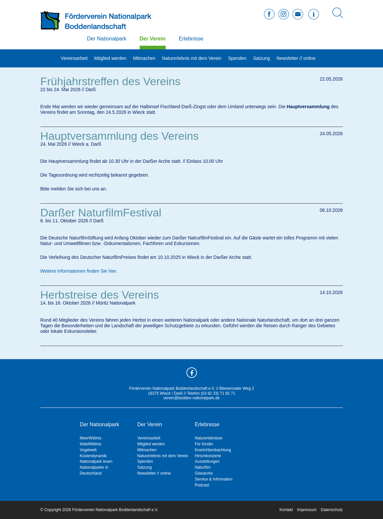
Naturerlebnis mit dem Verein (192, 58)
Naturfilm (203, 467)
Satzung (261, 58)
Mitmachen (144, 58)
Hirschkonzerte (208, 456)
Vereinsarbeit (74, 58)
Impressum (307, 509)
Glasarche (204, 473)
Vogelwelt (88, 450)
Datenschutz (332, 509)
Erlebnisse (191, 38)
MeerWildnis (91, 438)
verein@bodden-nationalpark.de (191, 398)
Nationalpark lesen (96, 461)
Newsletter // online (296, 58)
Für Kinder (204, 444)
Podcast (202, 485)
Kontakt (286, 509)
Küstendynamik (93, 456)
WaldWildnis (91, 444)
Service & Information (214, 479)
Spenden (237, 58)
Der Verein (153, 38)
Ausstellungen (207, 461)
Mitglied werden (110, 58)
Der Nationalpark (107, 38)
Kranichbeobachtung (213, 450)
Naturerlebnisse (209, 438)
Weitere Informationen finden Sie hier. (78, 271)
